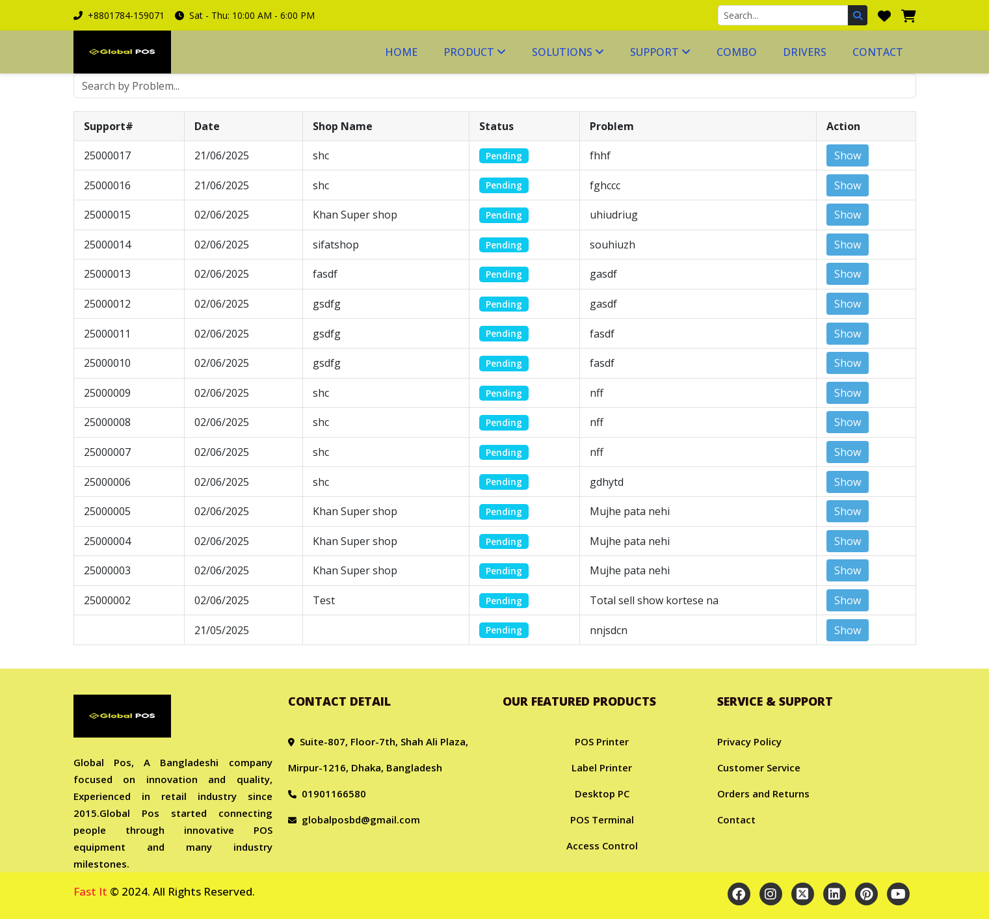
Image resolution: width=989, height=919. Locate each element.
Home (401, 52)
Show (847, 155)
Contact (877, 52)
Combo (737, 52)
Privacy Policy (749, 741)
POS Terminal (602, 819)
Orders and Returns (763, 793)
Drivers (804, 52)
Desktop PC (602, 793)
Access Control (602, 845)
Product (474, 52)
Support (660, 52)
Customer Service (758, 767)
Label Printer (602, 767)
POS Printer (602, 741)
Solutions (568, 52)
